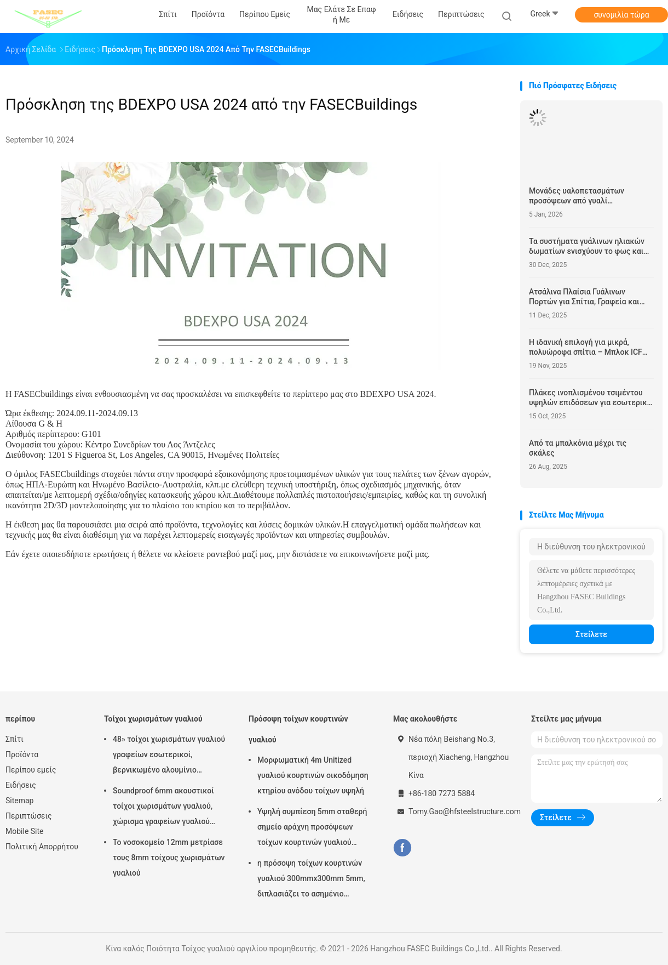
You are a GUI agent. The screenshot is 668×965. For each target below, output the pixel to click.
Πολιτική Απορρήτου (41, 846)
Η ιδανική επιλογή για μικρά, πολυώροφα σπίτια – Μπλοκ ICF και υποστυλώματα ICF (585, 347)
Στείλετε (591, 634)
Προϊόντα (21, 754)
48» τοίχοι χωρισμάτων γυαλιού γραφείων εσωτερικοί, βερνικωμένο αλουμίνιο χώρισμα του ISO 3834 (169, 756)
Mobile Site (24, 831)
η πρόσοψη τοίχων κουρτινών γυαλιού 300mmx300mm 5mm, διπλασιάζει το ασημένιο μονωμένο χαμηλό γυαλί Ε (311, 880)
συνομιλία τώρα (621, 14)
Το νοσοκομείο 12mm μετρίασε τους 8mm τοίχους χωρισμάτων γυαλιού (169, 857)
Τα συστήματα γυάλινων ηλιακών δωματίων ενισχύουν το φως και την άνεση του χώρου (586, 246)
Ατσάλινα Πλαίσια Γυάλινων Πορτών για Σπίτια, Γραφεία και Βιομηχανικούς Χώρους (584, 296)
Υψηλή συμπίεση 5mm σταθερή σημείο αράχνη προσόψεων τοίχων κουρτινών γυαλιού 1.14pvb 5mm (312, 828)
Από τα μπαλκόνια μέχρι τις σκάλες (577, 448)
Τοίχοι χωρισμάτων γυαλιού (153, 718)
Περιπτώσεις (28, 815)
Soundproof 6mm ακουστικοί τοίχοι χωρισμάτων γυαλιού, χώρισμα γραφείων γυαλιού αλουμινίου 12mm (163, 807)
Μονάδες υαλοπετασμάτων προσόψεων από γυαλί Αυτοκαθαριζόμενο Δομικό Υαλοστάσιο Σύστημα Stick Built (584, 196)
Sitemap (19, 800)
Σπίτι (14, 739)
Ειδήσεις (20, 785)
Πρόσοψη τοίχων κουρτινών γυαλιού (298, 729)
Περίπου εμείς (30, 769)
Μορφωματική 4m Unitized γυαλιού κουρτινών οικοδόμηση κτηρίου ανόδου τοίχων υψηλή (312, 775)
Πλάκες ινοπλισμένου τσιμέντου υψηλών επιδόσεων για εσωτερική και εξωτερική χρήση (590, 397)
